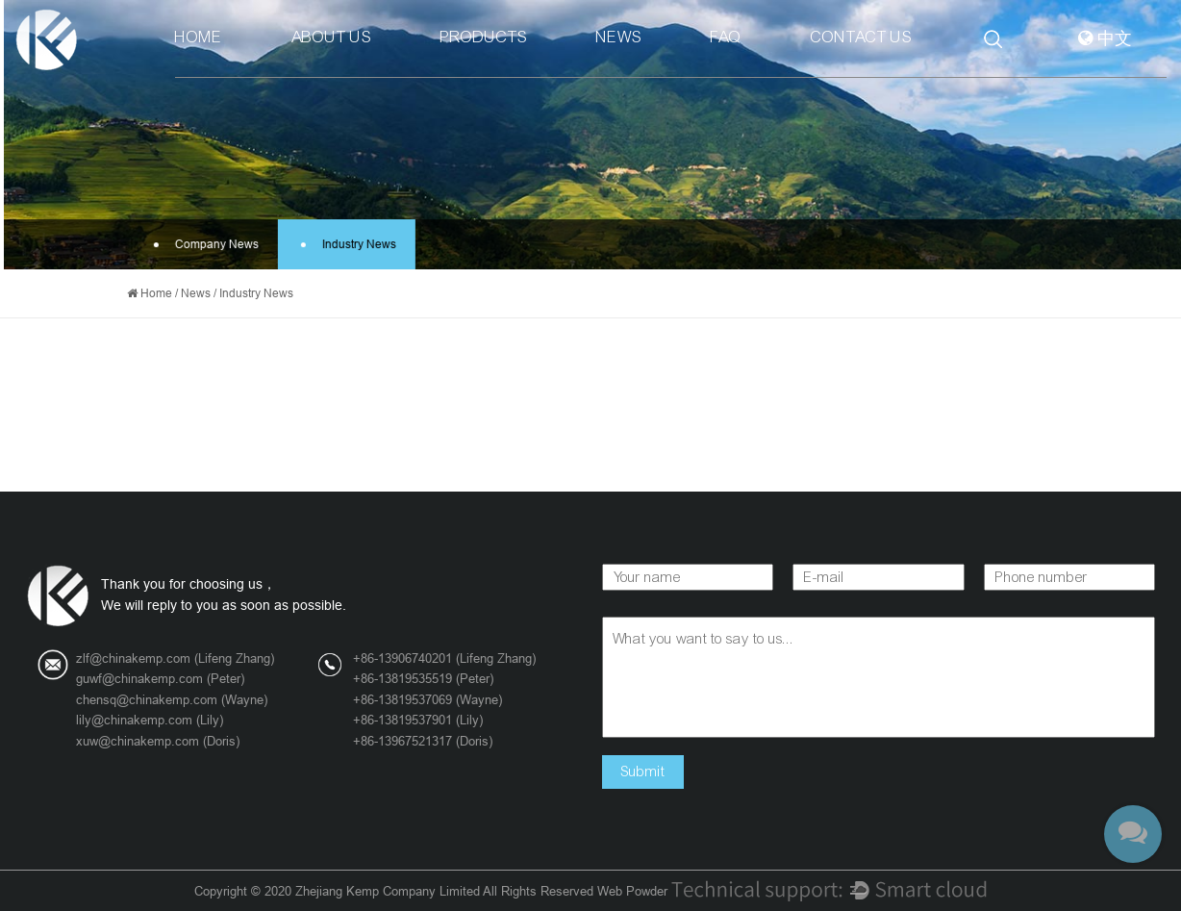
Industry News (348, 244)
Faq (726, 37)
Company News (205, 244)
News (618, 37)
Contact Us (861, 37)
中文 (1105, 39)
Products (483, 37)
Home (198, 37)
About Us (331, 37)
